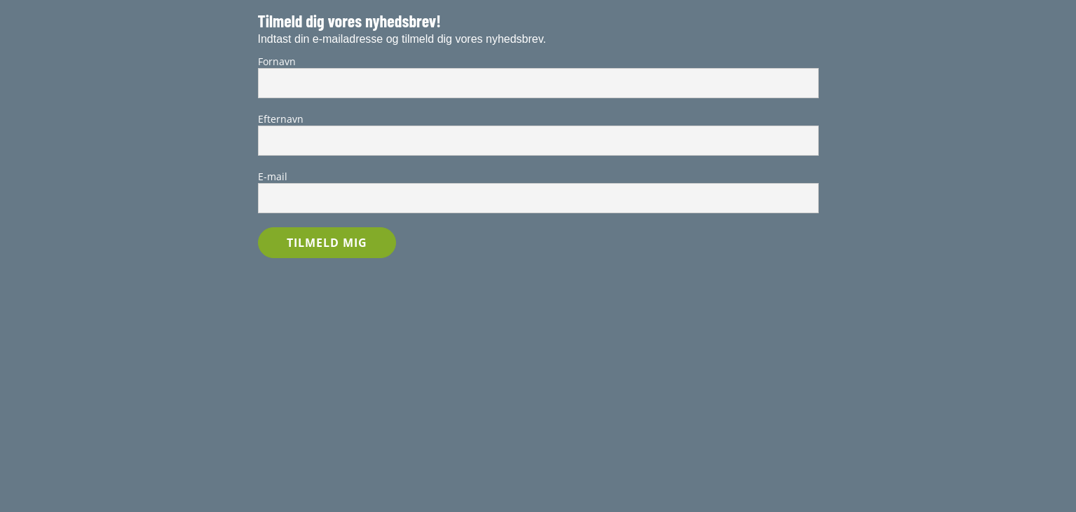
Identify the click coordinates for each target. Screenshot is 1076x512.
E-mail (272, 176)
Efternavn (281, 119)
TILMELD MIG (327, 242)
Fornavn (277, 61)
